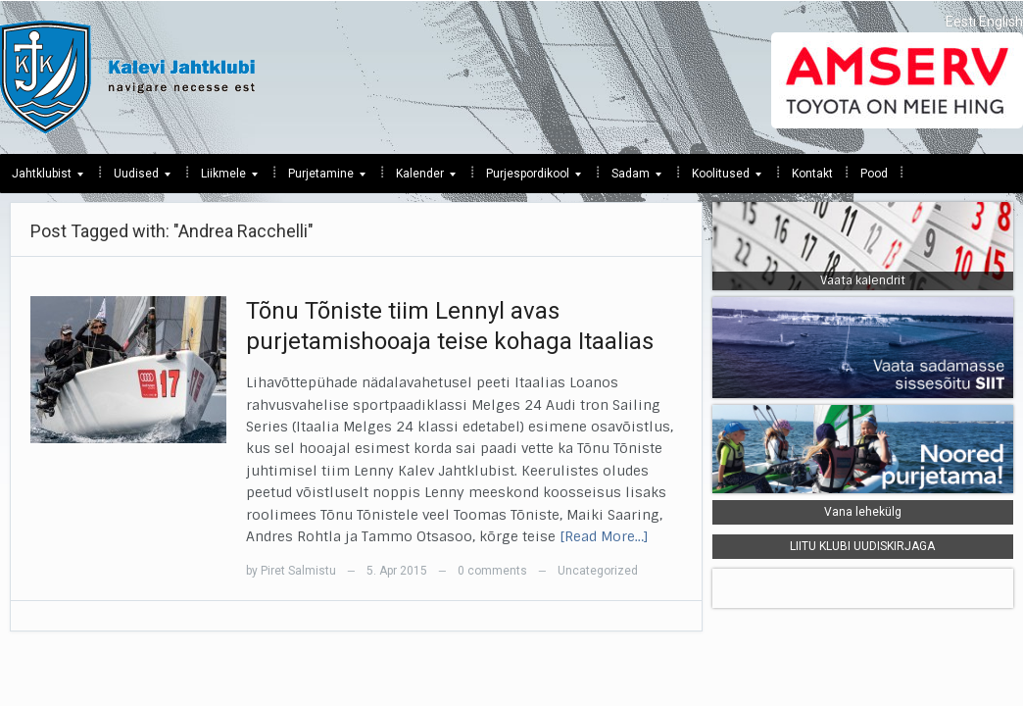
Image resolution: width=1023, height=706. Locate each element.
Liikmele (223, 178)
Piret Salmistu (298, 571)
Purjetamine (320, 178)
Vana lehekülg (862, 512)
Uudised (136, 178)
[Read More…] (604, 536)
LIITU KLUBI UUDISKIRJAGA (862, 546)
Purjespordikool (527, 178)
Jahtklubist (41, 178)
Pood (874, 173)
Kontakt (812, 173)
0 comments (492, 571)
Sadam (630, 178)
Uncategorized (598, 571)
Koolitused (720, 178)
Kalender (420, 178)
